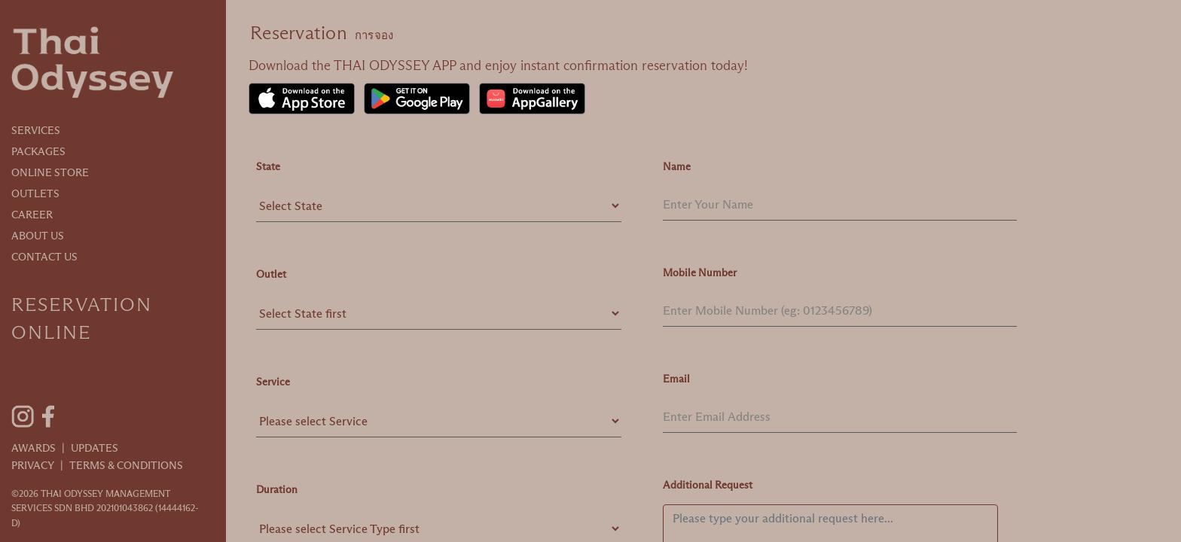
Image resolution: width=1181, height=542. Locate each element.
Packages (38, 151)
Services (35, 130)
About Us (37, 235)
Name (677, 166)
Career (32, 214)
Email (676, 378)
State (268, 166)
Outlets (35, 193)
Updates (94, 448)
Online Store (50, 172)
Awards (33, 448)
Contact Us (44, 256)
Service (273, 381)
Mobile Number (700, 272)
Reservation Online (81, 318)
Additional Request (707, 485)
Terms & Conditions (126, 465)
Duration (277, 489)
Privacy (32, 465)
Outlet (271, 274)
